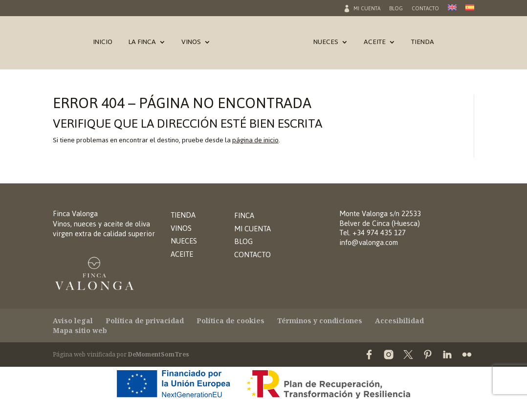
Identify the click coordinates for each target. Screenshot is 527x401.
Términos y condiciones (319, 320)
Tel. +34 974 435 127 (372, 232)
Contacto (425, 10)
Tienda (422, 44)
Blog (396, 10)
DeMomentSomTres (158, 354)
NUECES (184, 241)
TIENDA (183, 215)
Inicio (102, 44)
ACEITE (182, 254)
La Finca (142, 44)
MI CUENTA (252, 229)
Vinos (191, 44)
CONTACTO (252, 254)
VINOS (181, 228)
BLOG (243, 241)
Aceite (375, 44)
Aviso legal (73, 320)
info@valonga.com (368, 242)
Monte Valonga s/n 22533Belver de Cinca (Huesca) (380, 218)
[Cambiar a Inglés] (452, 10)
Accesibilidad (399, 320)
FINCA (244, 215)
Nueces (325, 44)
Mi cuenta (366, 10)
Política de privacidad (145, 320)
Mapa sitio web (80, 330)
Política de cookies (230, 320)
